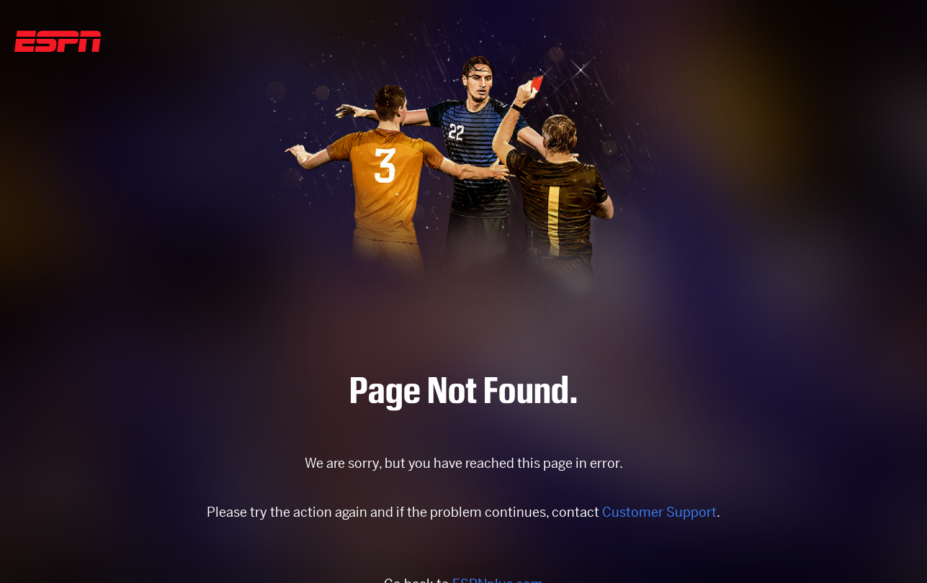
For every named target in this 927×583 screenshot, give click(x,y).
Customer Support (659, 512)
